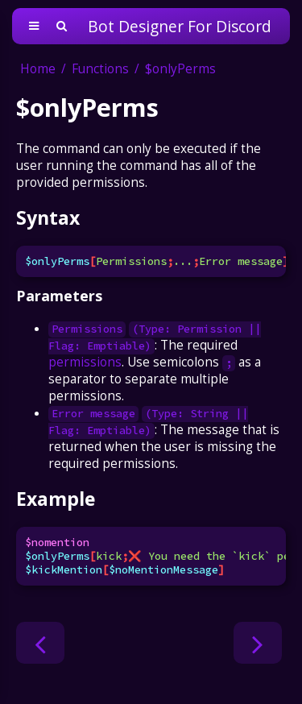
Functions (100, 68)
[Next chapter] (258, 643)
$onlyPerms (180, 68)
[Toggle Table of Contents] (34, 26)
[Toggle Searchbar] (62, 26)
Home (38, 68)
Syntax (48, 217)
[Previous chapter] (40, 643)
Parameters (59, 295)
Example (55, 498)
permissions (85, 362)
